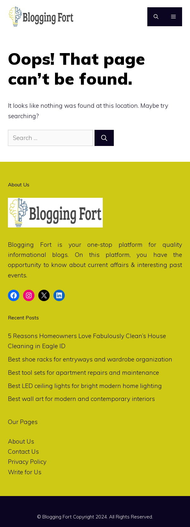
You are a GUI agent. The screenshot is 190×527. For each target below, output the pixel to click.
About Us (21, 441)
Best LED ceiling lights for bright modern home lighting (85, 386)
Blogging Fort (30, 244)
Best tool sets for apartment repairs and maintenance (83, 372)
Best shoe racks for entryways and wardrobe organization (90, 359)
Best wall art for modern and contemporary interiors (81, 399)
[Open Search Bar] (156, 16)
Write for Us (24, 472)
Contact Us (23, 451)
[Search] (104, 138)
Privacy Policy (27, 461)
